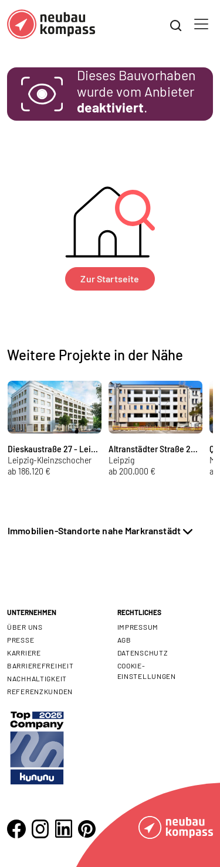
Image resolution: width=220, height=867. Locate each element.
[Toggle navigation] (201, 24)
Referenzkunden (40, 691)
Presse (20, 640)
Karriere (24, 652)
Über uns (25, 627)
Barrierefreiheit (40, 665)
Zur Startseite (109, 278)
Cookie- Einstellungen (146, 670)
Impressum (137, 627)
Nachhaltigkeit (37, 678)
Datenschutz (142, 652)
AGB (124, 640)
